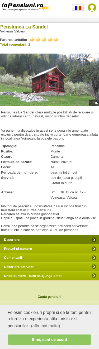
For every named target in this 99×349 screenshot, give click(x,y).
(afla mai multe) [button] (45, 326)
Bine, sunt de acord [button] (49, 339)
